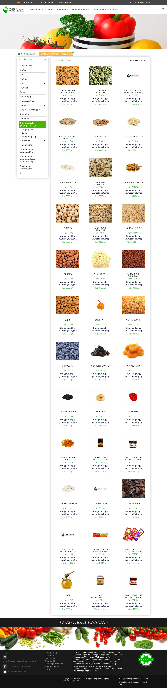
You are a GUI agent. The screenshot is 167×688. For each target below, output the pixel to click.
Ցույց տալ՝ (134, 60)
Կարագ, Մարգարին (30, 110)
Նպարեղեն (25, 114)
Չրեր (24, 133)
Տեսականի (63, 9)
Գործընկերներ (102, 9)
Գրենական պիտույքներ (26, 167)
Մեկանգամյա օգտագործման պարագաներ (27, 159)
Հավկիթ (24, 88)
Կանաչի (24, 79)
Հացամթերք (26, 145)
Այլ (21, 173)
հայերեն (24, 2)
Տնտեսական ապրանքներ (26, 150)
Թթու (22, 92)
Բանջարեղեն (26, 66)
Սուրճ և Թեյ (26, 140)
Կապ (115, 9)
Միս (22, 83)
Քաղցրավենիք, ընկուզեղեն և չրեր (29, 124)
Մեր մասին (48, 9)
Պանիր (23, 105)
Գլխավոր (35, 9)
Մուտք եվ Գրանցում (139, 2)
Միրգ (22, 74)
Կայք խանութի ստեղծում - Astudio (133, 679)
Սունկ (23, 70)
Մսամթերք (25, 97)
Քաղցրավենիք (29, 136)
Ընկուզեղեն (27, 129)
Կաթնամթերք (27, 101)
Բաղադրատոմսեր (81, 9)
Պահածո (24, 119)
